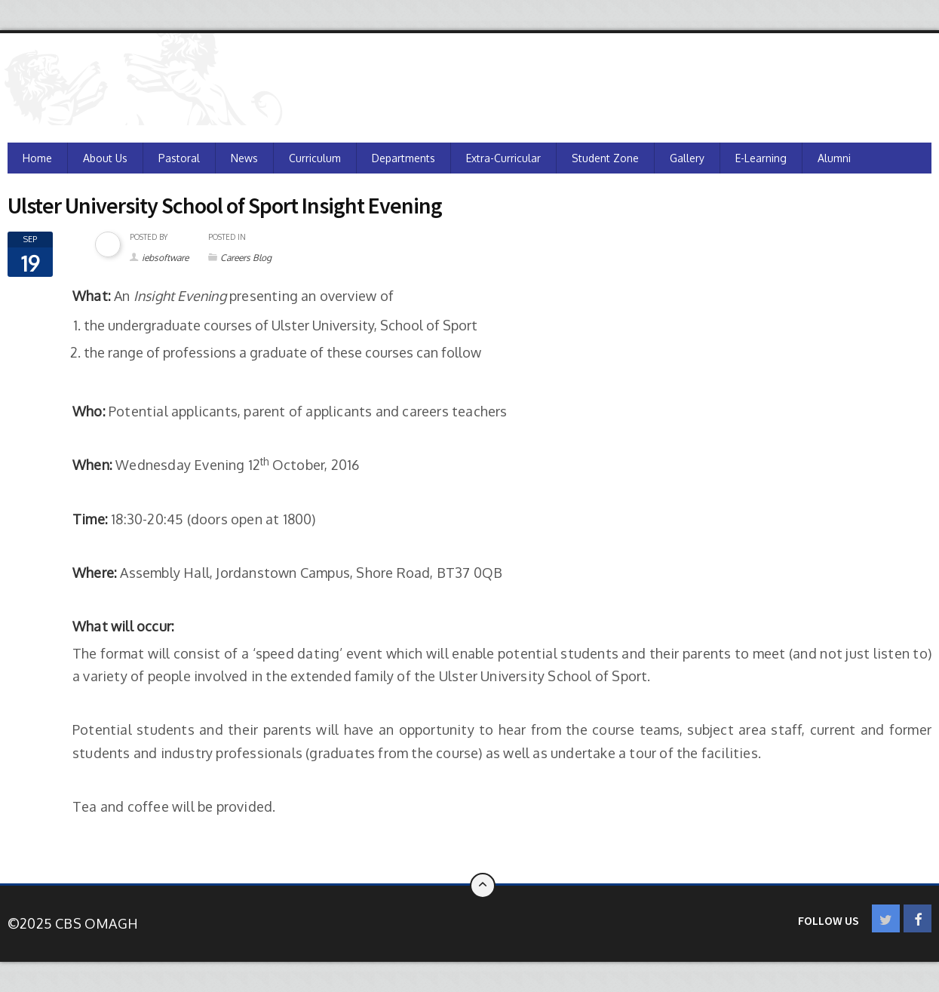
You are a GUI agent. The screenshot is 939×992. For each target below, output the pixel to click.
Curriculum (315, 158)
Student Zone (605, 158)
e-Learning (761, 158)
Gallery (687, 158)
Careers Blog (246, 257)
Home (37, 158)
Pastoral (179, 158)
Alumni (834, 158)
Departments (403, 158)
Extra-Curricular (503, 158)
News (244, 158)
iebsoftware (165, 257)
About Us (105, 158)
